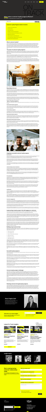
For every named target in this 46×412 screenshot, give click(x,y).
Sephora (20, 112)
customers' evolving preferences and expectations (13, 170)
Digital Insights (26, 362)
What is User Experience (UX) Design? (9, 337)
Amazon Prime (8, 257)
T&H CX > (5, 18)
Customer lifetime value (10, 238)
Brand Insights (17, 362)
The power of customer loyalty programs (12, 27)
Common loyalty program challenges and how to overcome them (15, 37)
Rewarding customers (10, 28)
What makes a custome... (19, 18)
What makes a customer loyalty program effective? (22, 337)
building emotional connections (15, 157)
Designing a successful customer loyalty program (13, 31)
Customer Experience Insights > (12, 18)
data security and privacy (30, 277)
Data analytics (8, 246)
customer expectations (25, 272)
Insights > (7, 18)
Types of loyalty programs (10, 30)
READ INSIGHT (5, 344)
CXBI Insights (36, 362)
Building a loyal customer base (11, 34)
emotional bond (19, 56)
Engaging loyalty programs (20, 201)
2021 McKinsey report (23, 178)
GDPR (17, 279)
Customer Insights (8, 362)
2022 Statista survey (25, 89)
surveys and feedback (10, 275)
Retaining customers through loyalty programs (13, 38)
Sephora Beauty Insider (9, 260)
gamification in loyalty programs (13, 194)
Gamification (11, 191)
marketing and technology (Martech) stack (33, 218)
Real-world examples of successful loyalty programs (13, 35)
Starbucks (21, 107)
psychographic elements (13, 173)
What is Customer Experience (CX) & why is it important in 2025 (35, 337)
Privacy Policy (34, 314)
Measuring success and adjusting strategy (11, 228)
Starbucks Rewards (9, 254)
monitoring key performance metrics (33, 222)
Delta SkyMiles (8, 263)
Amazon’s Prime (33, 120)
